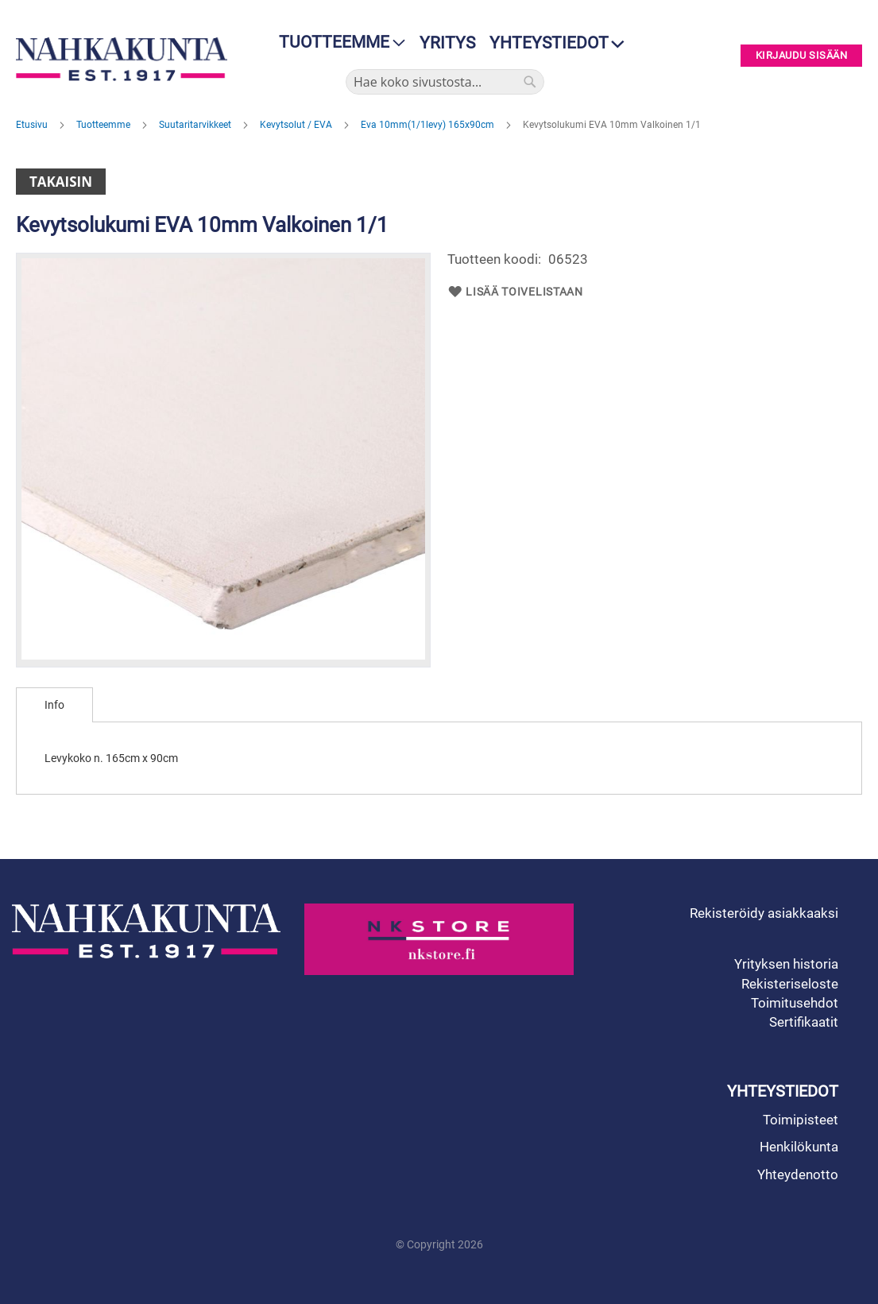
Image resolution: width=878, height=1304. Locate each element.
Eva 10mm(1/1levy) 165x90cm (429, 124)
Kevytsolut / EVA (297, 124)
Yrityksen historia (786, 964)
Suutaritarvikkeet (196, 124)
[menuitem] (337, 42)
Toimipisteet (800, 1120)
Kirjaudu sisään (802, 56)
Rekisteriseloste (789, 984)
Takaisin (60, 181)
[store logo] (121, 58)
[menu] (337, 42)
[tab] (54, 704)
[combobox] (445, 82)
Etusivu (33, 124)
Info (54, 704)
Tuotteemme (104, 124)
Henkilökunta (799, 1147)
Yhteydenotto (797, 1174)
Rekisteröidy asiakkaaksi (764, 913)
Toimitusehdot (794, 1003)
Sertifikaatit (803, 1022)
